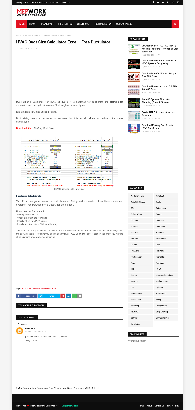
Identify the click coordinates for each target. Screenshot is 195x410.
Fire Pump (160, 251)
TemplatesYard (38, 406)
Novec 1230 (136, 300)
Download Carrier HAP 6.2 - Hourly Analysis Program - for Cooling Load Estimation (160, 49)
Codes (158, 214)
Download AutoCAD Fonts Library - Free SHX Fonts (159, 75)
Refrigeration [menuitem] (104, 24)
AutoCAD (160, 196)
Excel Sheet (46, 289)
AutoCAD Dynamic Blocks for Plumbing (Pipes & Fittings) (156, 101)
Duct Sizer (26, 289)
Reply (28, 341)
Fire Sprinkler (136, 257)
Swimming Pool (162, 318)
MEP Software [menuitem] (124, 24)
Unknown (30, 328)
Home (18, 36)
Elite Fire (134, 239)
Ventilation (135, 324)
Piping (158, 300)
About (149, 406)
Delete (35, 341)
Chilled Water (136, 214)
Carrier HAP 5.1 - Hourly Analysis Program (158, 114)
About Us (54, 2)
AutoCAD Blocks (138, 202)
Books (158, 202)
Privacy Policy (22, 2)
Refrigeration (161, 306)
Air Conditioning (137, 196)
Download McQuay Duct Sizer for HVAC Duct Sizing (158, 127)
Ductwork (36, 289)
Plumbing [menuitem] (46, 24)
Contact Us (65, 2)
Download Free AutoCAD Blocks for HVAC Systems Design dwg (159, 62)
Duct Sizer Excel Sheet (61, 204)
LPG (132, 287)
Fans (158, 245)
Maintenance (136, 293)
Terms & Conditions (39, 2)
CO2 (132, 208)
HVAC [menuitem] (32, 24)
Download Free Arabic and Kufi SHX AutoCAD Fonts (159, 88)
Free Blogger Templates (68, 406)
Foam (133, 263)
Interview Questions (164, 275)
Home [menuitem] (21, 24)
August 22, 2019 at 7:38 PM (35, 331)
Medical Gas (161, 293)
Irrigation (134, 281)
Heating (134, 275)
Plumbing (135, 306)
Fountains (160, 263)
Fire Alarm (135, 251)
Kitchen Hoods (162, 281)
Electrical (160, 233)
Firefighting (160, 257)
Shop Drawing (162, 312)
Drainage (160, 220)
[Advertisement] (123, 13)
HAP (133, 269)
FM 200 (134, 245)
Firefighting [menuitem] (65, 24)
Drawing (134, 226)
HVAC (25, 36)
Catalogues (161, 208)
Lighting (159, 287)
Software (134, 318)
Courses (134, 220)
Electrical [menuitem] (83, 24)
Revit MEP (135, 312)
